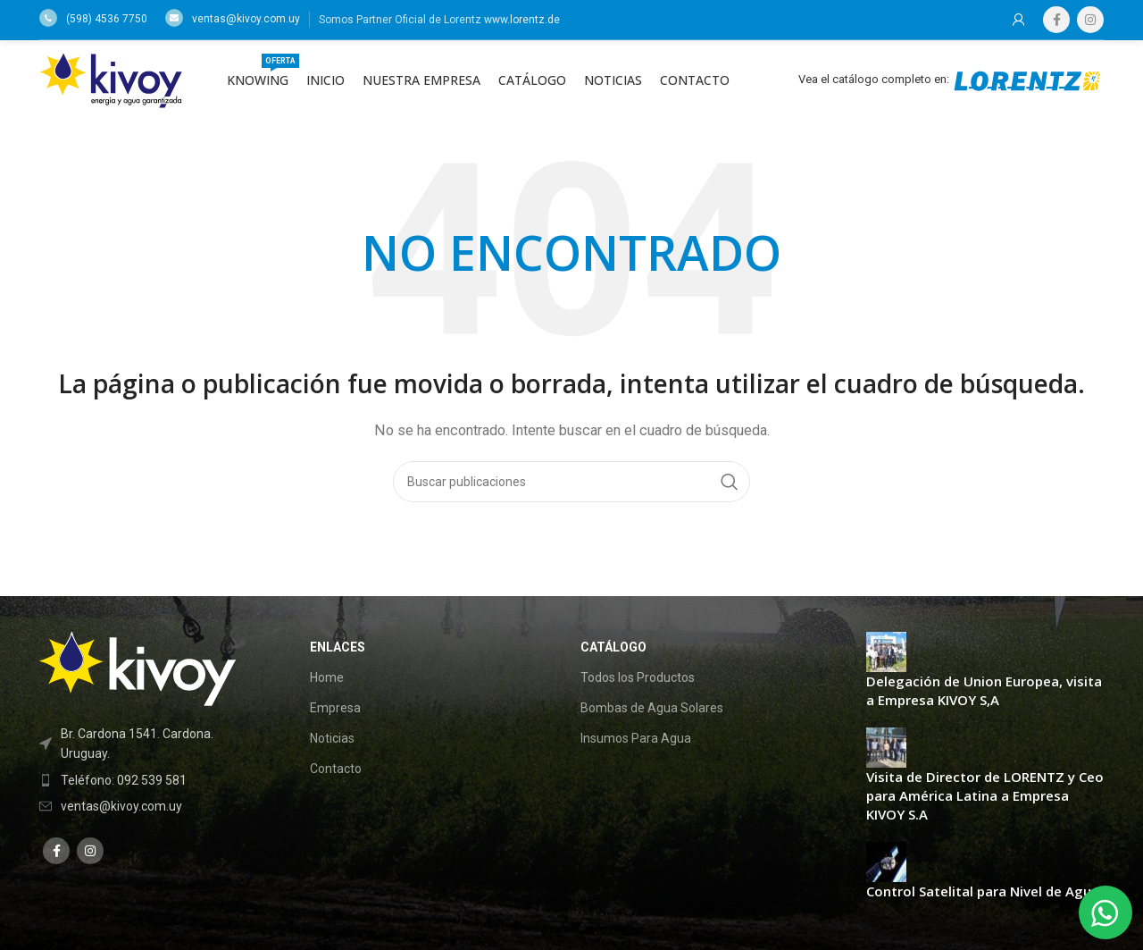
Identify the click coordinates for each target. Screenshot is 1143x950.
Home (327, 677)
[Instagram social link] (1090, 19)
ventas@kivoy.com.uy (232, 19)
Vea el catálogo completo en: (951, 79)
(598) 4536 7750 (93, 19)
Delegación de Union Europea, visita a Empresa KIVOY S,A (984, 690)
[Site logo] (110, 79)
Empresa (335, 708)
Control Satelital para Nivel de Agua (982, 891)
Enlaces (337, 647)
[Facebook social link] (1056, 19)
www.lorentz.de (522, 19)
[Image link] (137, 668)
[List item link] (145, 780)
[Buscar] (571, 481)
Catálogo (613, 647)
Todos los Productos (637, 677)
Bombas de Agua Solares (651, 708)
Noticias (332, 738)
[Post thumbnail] (886, 651)
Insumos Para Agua (635, 738)
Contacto (336, 768)
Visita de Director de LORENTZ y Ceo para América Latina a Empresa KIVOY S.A (985, 795)
